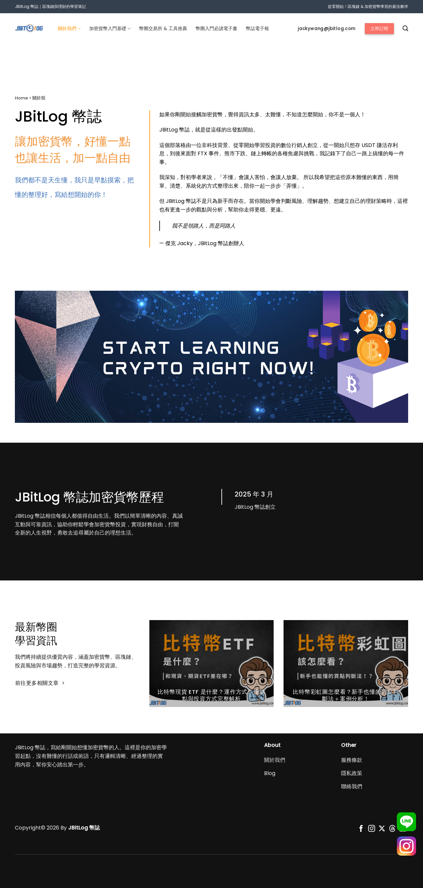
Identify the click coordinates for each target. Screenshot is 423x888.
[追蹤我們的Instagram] (371, 829)
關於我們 (69, 28)
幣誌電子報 (257, 28)
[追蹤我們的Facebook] (361, 829)
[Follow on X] (381, 829)
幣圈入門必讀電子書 (216, 28)
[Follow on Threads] (392, 829)
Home (21, 98)
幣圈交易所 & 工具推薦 (163, 28)
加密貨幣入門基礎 (110, 28)
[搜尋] (405, 28)
